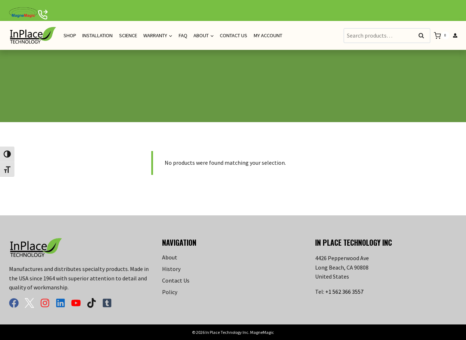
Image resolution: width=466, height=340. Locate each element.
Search (423, 36)
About (169, 257)
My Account (268, 35)
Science (128, 35)
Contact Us (233, 35)
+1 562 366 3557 (344, 291)
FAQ (183, 35)
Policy (169, 292)
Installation (97, 35)
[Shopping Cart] (441, 35)
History (171, 268)
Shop (70, 35)
